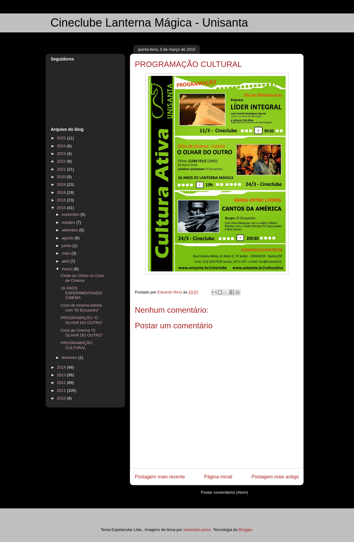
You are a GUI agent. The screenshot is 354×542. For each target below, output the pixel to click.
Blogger (245, 529)
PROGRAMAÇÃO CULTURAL (76, 345)
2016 (62, 200)
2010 (62, 398)
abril (66, 261)
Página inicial (218, 476)
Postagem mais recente (160, 476)
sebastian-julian (197, 529)
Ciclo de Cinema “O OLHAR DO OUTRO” (82, 332)
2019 (62, 184)
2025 (62, 138)
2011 (62, 390)
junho (67, 245)
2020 (62, 177)
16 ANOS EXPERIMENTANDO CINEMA (81, 293)
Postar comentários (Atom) (224, 492)
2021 (62, 169)
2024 (62, 146)
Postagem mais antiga (275, 476)
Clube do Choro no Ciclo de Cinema (82, 278)
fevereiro (70, 357)
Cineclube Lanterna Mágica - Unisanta (149, 22)
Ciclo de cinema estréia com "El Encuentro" (81, 307)
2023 (62, 153)
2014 (62, 367)
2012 (62, 382)
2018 (62, 192)
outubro (69, 222)
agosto (68, 238)
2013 (62, 375)
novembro (71, 214)
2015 (62, 207)
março (68, 269)
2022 (62, 161)
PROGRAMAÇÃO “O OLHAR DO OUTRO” (82, 320)
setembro (70, 230)
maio (67, 253)
